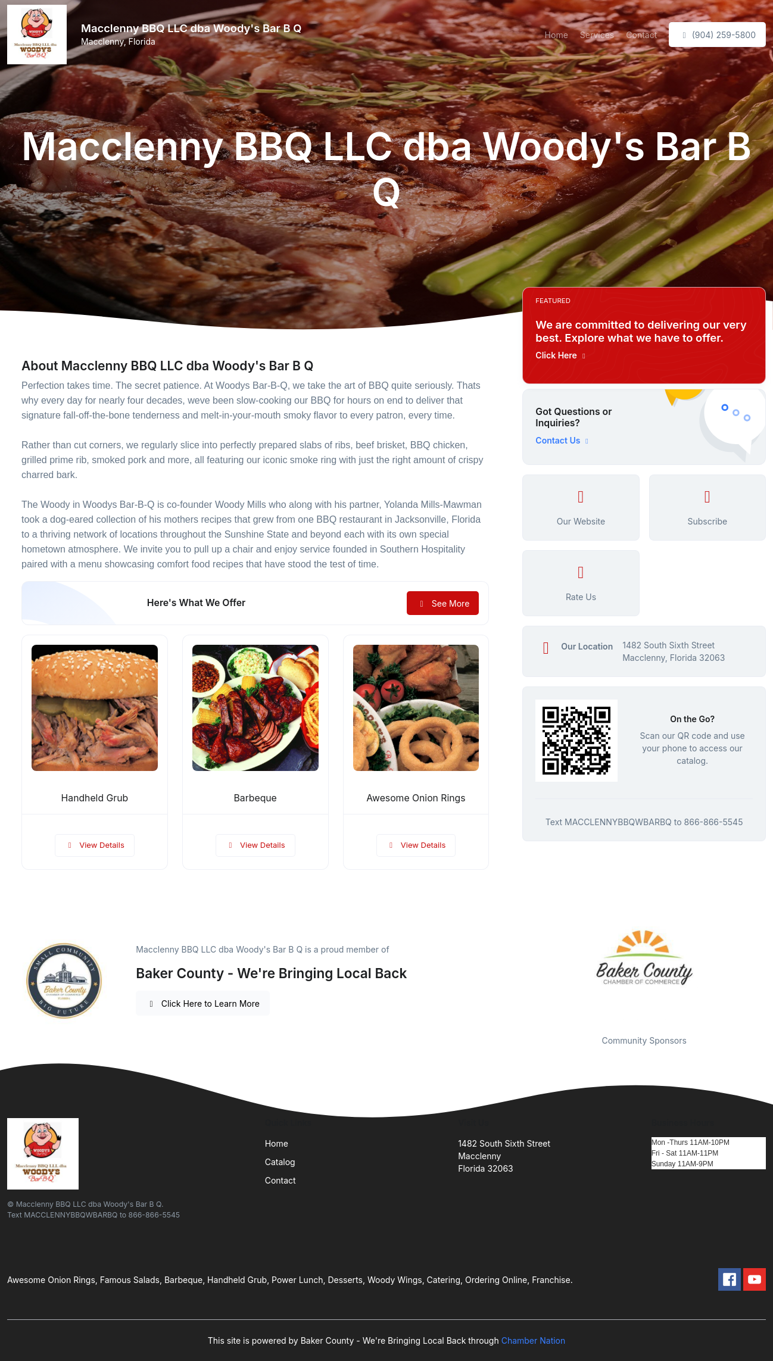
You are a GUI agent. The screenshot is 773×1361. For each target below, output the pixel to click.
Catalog (280, 1162)
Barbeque (255, 798)
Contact (641, 35)
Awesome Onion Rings (415, 798)
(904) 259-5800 (717, 35)
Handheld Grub (95, 798)
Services (597, 35)
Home (556, 35)
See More (442, 603)
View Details (94, 845)
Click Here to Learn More (203, 1003)
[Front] (39, 34)
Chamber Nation (533, 1340)
